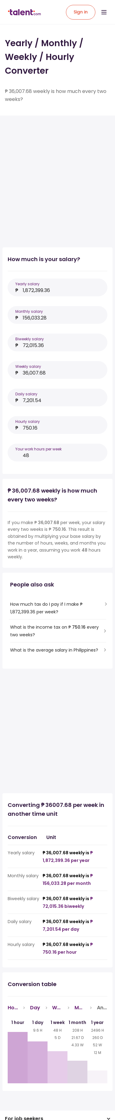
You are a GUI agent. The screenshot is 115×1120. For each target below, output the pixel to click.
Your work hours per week (38, 449)
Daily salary (26, 394)
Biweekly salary (29, 339)
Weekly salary (28, 366)
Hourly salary (27, 421)
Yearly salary (27, 283)
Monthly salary (29, 311)
